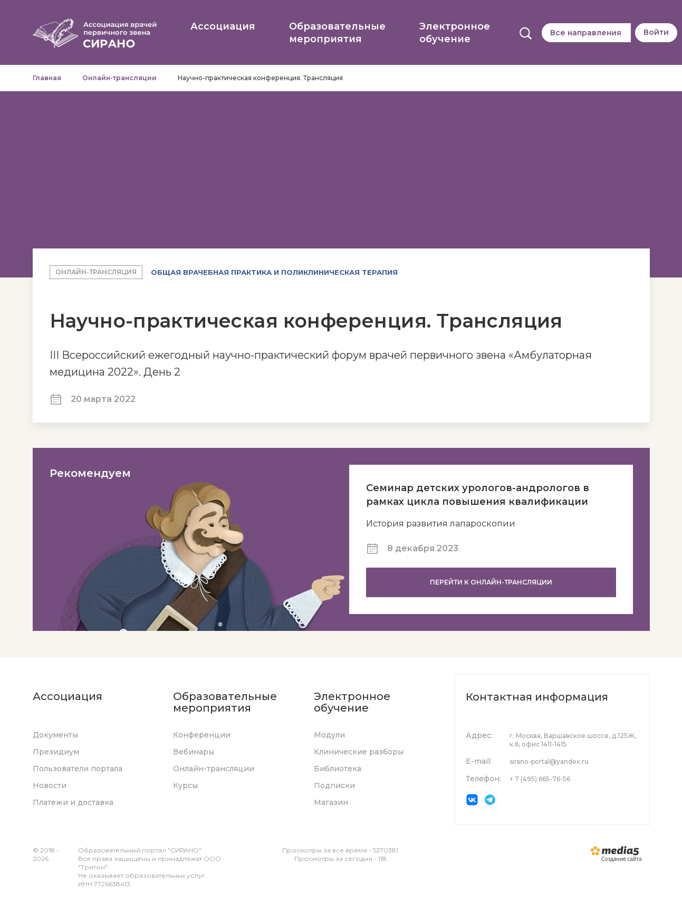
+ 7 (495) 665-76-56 (540, 779)
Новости (49, 785)
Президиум (56, 751)
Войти (656, 32)
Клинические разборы (359, 751)
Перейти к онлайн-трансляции (491, 582)
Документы (55, 735)
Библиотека (337, 768)
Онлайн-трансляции (119, 78)
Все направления (585, 32)
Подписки (334, 785)
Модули (329, 735)
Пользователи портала (77, 768)
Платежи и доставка (73, 802)
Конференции (201, 735)
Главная (47, 78)
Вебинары (193, 751)
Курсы (185, 785)
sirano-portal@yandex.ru (549, 761)
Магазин (331, 802)
